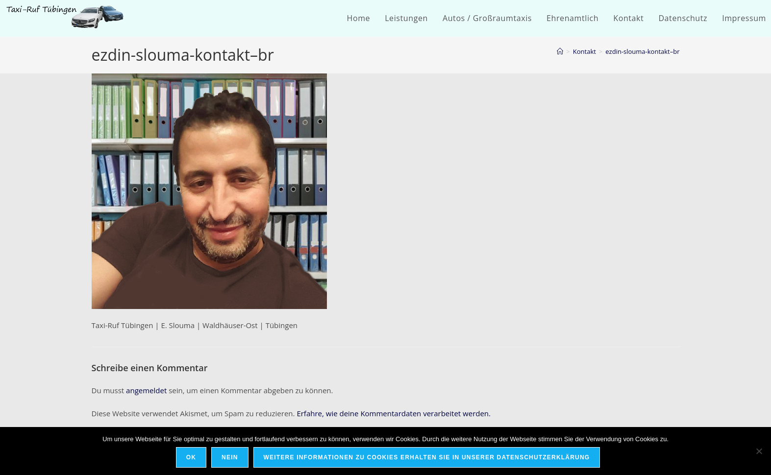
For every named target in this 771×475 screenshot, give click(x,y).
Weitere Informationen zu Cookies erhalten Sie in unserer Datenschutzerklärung (427, 457)
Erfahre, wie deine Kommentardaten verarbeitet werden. (394, 413)
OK (191, 457)
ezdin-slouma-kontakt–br (642, 51)
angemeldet (146, 390)
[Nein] (759, 451)
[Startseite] (560, 51)
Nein (230, 457)
